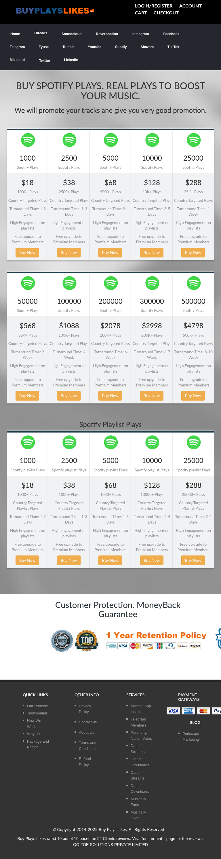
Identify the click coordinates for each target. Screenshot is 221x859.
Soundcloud (71, 33)
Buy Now (27, 252)
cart (141, 12)
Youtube (94, 47)
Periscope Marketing (190, 736)
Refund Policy (85, 761)
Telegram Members (138, 722)
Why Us (33, 734)
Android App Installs (141, 709)
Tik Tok (173, 47)
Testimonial (151, 838)
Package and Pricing (38, 744)
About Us (86, 732)
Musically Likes (138, 815)
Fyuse (44, 47)
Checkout (166, 12)
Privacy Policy (85, 709)
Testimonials (37, 713)
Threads (40, 33)
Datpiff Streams (137, 749)
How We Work (34, 723)
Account (190, 5)
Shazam (147, 47)
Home (15, 33)
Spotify (121, 47)
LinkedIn (71, 60)
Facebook (171, 33)
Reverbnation (106, 33)
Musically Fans (138, 802)
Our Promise (37, 706)
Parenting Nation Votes (141, 735)
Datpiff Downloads (140, 762)
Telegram (17, 47)
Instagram (140, 33)
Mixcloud (17, 60)
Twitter (44, 60)
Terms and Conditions (87, 745)
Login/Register (153, 5)
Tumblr (68, 47)
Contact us (88, 722)
